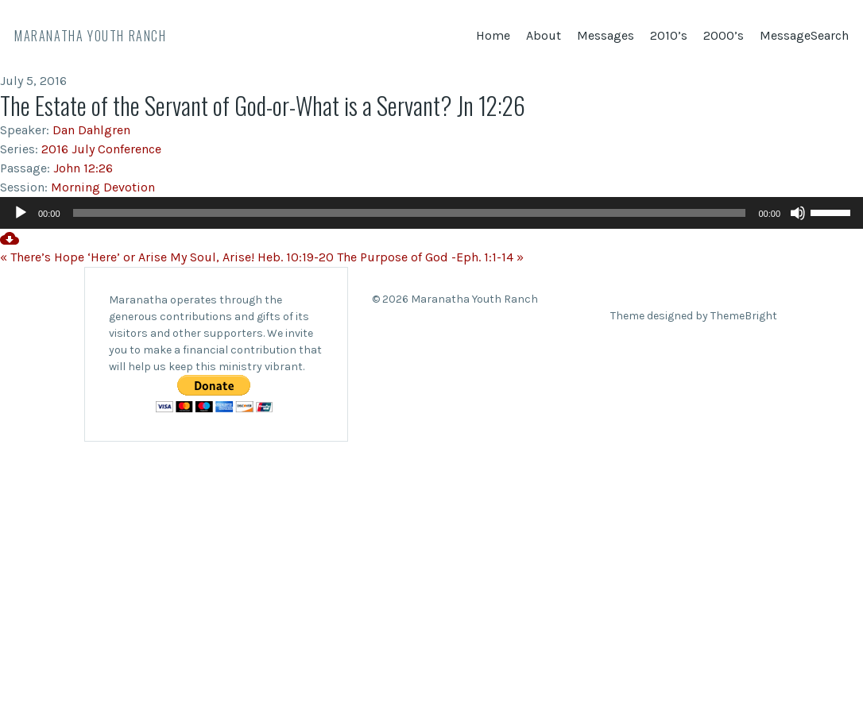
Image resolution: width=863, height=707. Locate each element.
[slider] (409, 213)
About (543, 35)
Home (493, 35)
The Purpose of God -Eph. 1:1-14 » (430, 257)
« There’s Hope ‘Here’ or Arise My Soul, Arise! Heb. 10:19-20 (167, 257)
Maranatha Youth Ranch (90, 35)
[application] (431, 213)
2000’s (723, 35)
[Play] (21, 213)
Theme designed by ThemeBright (693, 316)
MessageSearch (804, 35)
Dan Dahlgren (91, 129)
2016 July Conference (101, 148)
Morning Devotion (103, 187)
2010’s (668, 35)
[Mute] (798, 213)
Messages (605, 35)
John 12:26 (83, 168)
